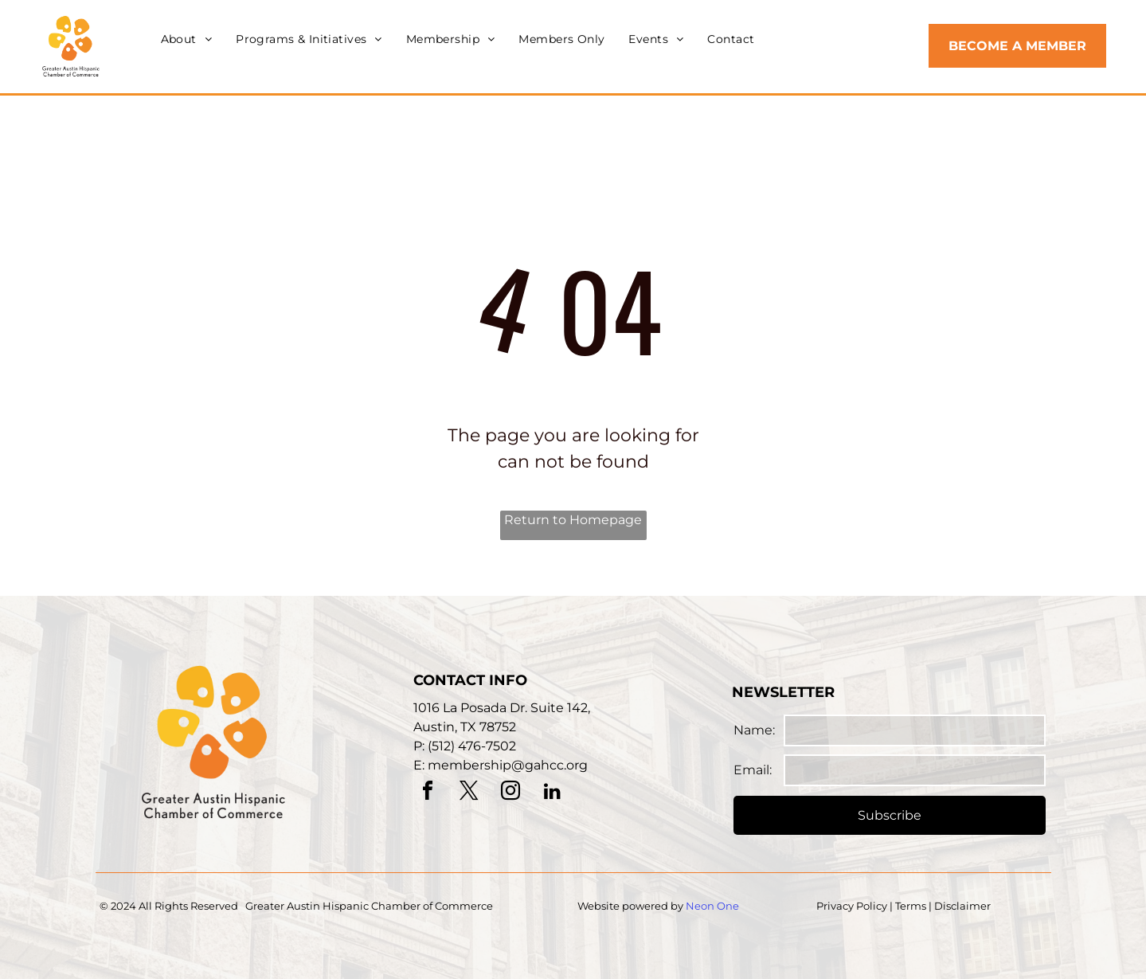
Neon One (712, 905)
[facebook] (427, 793)
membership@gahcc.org (508, 765)
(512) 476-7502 (472, 746)
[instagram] (510, 793)
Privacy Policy (851, 905)
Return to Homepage (573, 519)
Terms (910, 905)
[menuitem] (187, 39)
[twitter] (469, 793)
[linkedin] (552, 793)
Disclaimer (962, 905)
